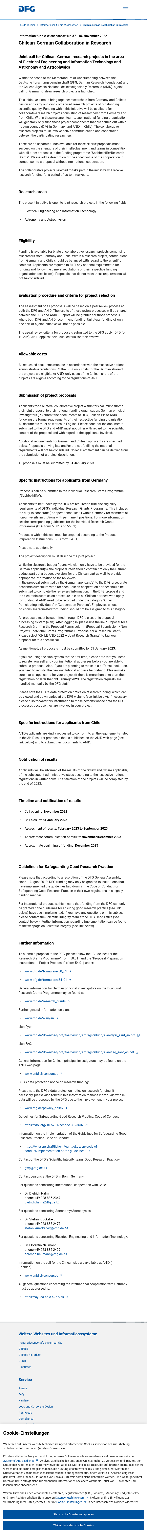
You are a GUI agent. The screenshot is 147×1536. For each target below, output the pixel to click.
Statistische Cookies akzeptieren (73, 1514)
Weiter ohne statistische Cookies (73, 1525)
